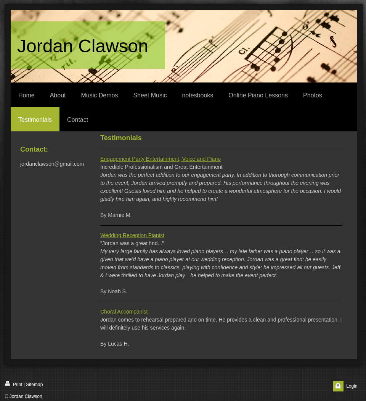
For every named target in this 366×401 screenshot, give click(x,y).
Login (351, 386)
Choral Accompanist (124, 312)
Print (13, 384)
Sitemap (34, 384)
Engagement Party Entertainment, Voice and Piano (160, 159)
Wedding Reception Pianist (132, 235)
